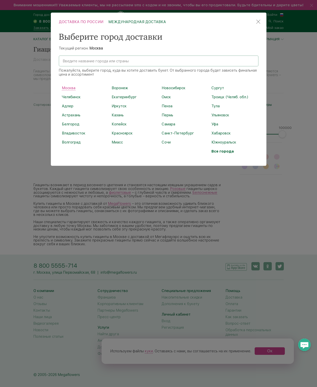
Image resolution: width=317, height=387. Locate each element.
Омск (166, 97)
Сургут (217, 88)
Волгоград (71, 142)
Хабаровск (221, 133)
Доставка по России (81, 22)
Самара (168, 124)
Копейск (119, 124)
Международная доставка (137, 22)
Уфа (214, 124)
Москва (68, 88)
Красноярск (122, 133)
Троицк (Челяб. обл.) (229, 97)
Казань (118, 115)
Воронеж (120, 88)
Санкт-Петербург (178, 133)
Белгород (70, 124)
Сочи (166, 142)
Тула (215, 106)
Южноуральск (223, 142)
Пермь (167, 115)
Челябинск (71, 97)
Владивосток (73, 133)
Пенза (167, 106)
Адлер (67, 106)
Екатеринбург (124, 97)
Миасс (117, 142)
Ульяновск (220, 115)
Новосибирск (174, 88)
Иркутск (119, 106)
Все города (222, 151)
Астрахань (71, 115)
